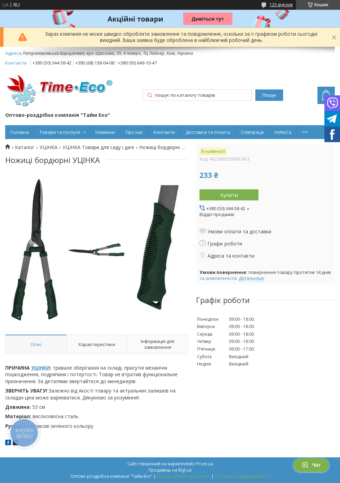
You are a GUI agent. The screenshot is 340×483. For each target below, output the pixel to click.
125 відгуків (281, 5)
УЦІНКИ (40, 367)
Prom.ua (204, 464)
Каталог (24, 147)
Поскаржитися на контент (183, 476)
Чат (311, 465)
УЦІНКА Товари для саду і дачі (98, 147)
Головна (19, 132)
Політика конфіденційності (242, 476)
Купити (229, 194)
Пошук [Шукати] (269, 95)
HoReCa (282, 132)
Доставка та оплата (208, 132)
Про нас (134, 132)
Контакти (164, 132)
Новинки (105, 132)
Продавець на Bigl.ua (170, 470)
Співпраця (252, 132)
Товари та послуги (60, 132)
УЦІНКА (49, 147)
